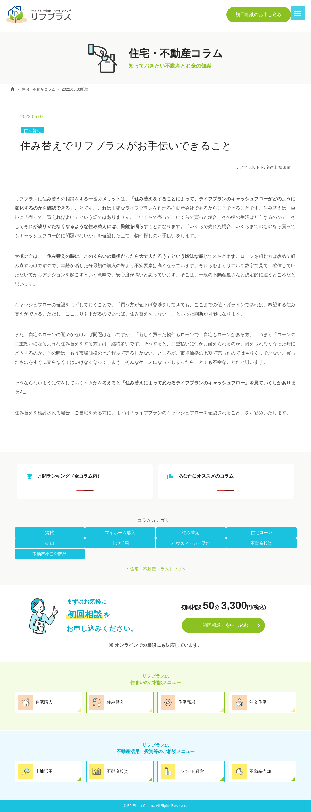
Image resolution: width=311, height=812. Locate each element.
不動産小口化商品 (49, 554)
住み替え (33, 130)
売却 (49, 543)
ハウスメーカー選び (190, 543)
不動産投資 (261, 543)
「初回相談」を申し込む (223, 626)
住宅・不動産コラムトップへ (158, 569)
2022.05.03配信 (82, 89)
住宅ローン (261, 532)
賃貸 (49, 532)
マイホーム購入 (120, 532)
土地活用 (120, 543)
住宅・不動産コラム (42, 89)
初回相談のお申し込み (259, 14)
